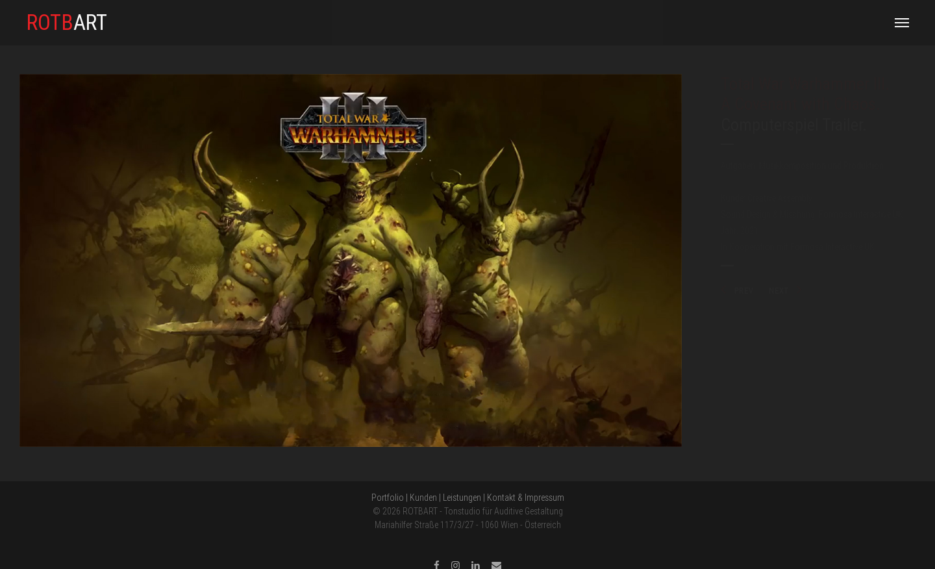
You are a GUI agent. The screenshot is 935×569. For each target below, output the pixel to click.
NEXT (786, 291)
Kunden (423, 497)
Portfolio (387, 497)
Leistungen (462, 497)
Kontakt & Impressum (525, 497)
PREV (737, 291)
